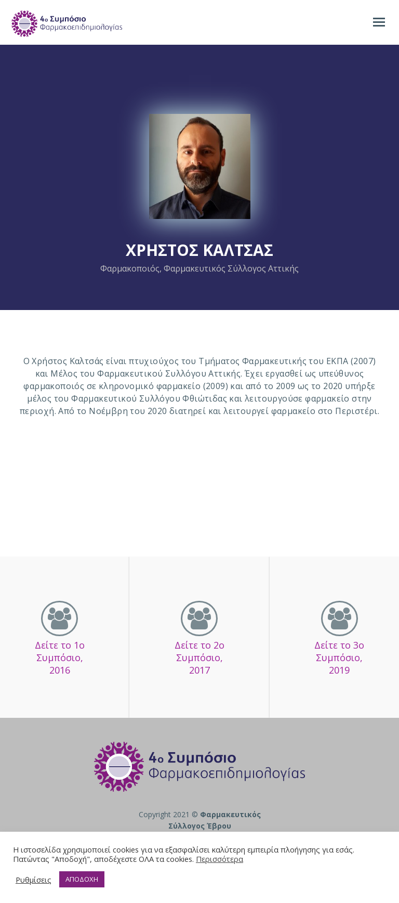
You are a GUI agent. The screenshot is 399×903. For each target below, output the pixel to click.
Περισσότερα (219, 858)
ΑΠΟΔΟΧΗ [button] (81, 879)
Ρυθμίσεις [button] (33, 879)
